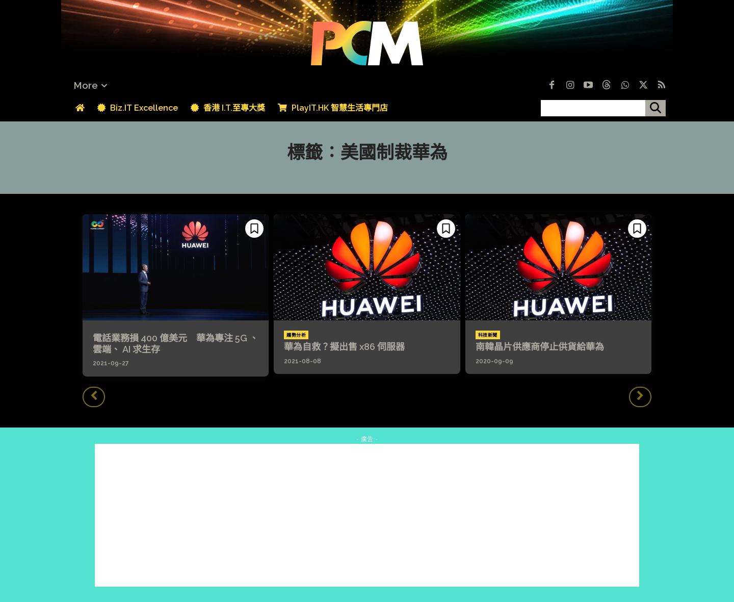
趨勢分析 (296, 335)
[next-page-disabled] (640, 397)
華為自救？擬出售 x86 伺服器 (344, 346)
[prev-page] (94, 397)
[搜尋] (655, 108)
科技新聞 (487, 335)
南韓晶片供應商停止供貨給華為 (540, 346)
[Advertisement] (367, 515)
